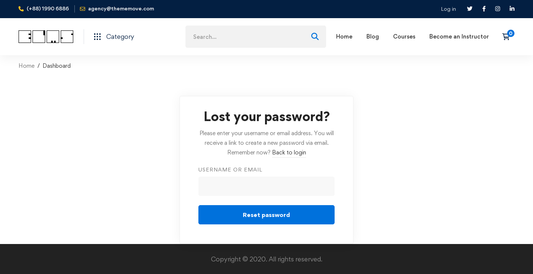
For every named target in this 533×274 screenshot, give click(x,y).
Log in (448, 9)
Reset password (266, 214)
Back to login (289, 152)
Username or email (230, 169)
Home (26, 65)
